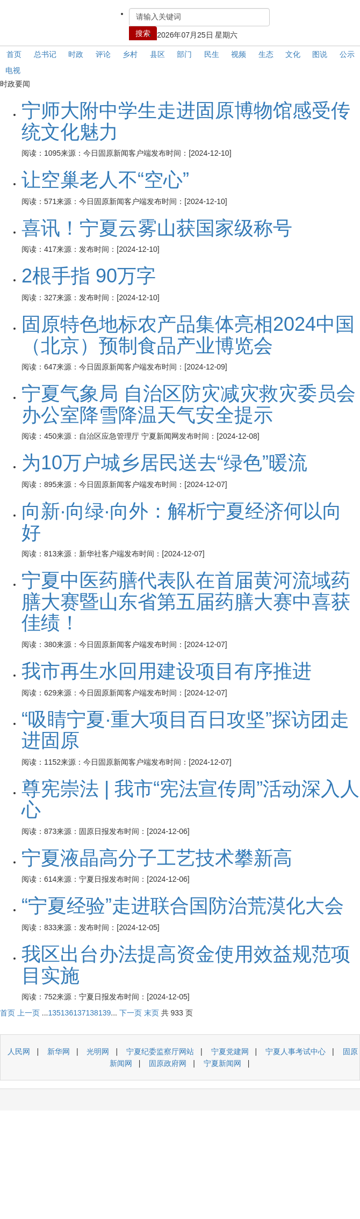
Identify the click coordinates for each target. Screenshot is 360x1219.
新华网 (58, 1051)
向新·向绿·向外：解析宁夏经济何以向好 (181, 521)
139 (104, 1012)
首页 (13, 54)
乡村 (130, 54)
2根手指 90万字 (88, 276)
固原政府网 (167, 1063)
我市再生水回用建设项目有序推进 (166, 671)
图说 (319, 54)
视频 (238, 54)
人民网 (19, 1051)
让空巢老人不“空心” (105, 180)
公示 (347, 54)
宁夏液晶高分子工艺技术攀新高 (156, 858)
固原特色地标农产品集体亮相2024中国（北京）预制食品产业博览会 (188, 335)
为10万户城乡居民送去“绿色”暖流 (164, 463)
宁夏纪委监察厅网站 (160, 1051)
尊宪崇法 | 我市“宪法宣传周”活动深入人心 (190, 799)
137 (79, 1012)
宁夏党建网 (230, 1051)
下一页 (130, 1012)
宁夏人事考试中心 (295, 1051)
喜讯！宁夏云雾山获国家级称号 (156, 228)
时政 (75, 54)
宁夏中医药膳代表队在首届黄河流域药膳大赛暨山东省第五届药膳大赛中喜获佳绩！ (185, 601)
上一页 (28, 1012)
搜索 (142, 33)
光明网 (98, 1051)
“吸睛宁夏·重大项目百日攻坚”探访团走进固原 (185, 730)
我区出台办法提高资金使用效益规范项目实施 (185, 964)
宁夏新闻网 (222, 1063)
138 (92, 1012)
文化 (292, 54)
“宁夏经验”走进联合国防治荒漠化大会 (182, 906)
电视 (12, 70)
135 (54, 1012)
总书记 (45, 54)
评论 (103, 54)
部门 (184, 54)
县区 (157, 54)
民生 (211, 54)
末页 (151, 1012)
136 (67, 1012)
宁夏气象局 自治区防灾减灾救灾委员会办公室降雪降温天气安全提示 (188, 404)
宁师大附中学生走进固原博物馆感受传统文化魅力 (185, 121)
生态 (265, 54)
